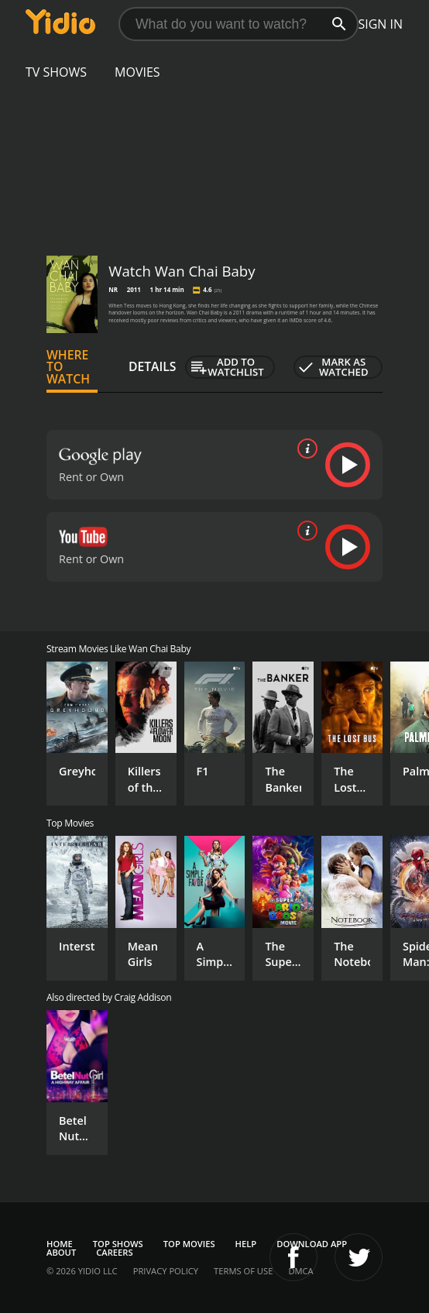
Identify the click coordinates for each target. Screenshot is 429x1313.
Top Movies (189, 1243)
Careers (114, 1252)
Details (153, 366)
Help (246, 1243)
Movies (137, 72)
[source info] (304, 448)
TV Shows (56, 72)
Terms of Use (243, 1271)
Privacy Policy (165, 1271)
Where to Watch (68, 367)
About (61, 1252)
